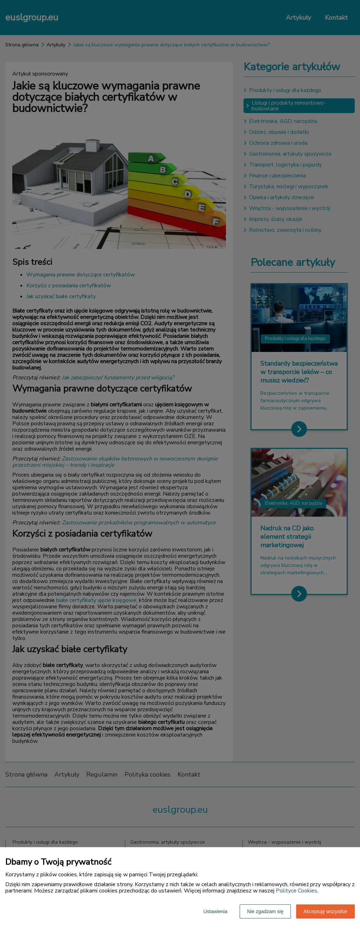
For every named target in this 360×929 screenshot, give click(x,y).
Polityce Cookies (296, 891)
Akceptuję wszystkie (325, 911)
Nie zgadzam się (265, 911)
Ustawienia (215, 911)
